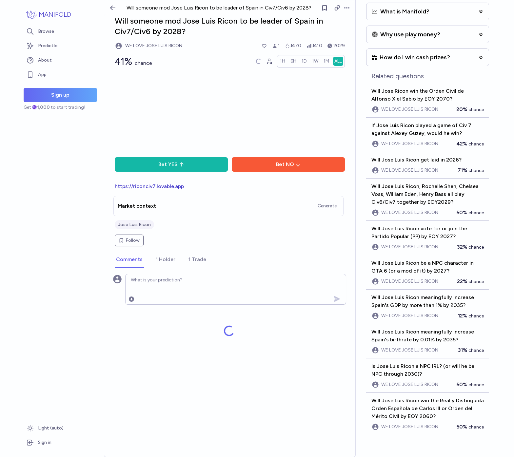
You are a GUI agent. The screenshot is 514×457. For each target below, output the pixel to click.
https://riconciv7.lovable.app (149, 186)
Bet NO (288, 164)
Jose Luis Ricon (134, 224)
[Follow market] (324, 8)
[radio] (283, 61)
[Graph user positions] (269, 61)
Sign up (60, 95)
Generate (327, 206)
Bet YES (171, 164)
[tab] (129, 260)
